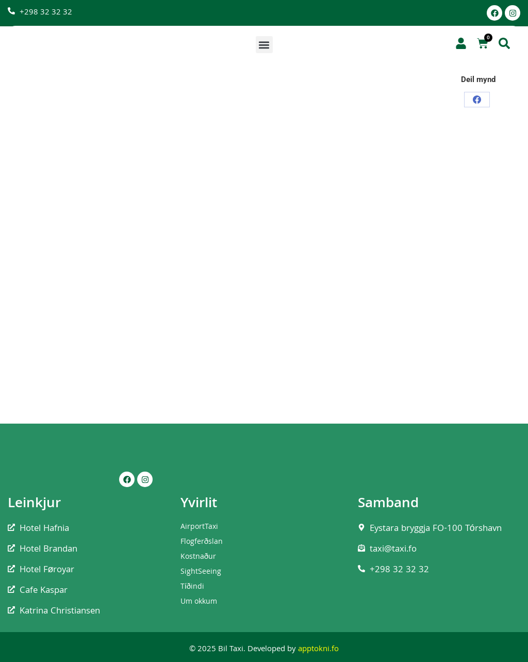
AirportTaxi (199, 527)
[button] (264, 44)
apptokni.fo (318, 649)
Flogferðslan (201, 542)
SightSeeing (200, 572)
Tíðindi (192, 587)
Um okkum (198, 602)
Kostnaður (198, 557)
